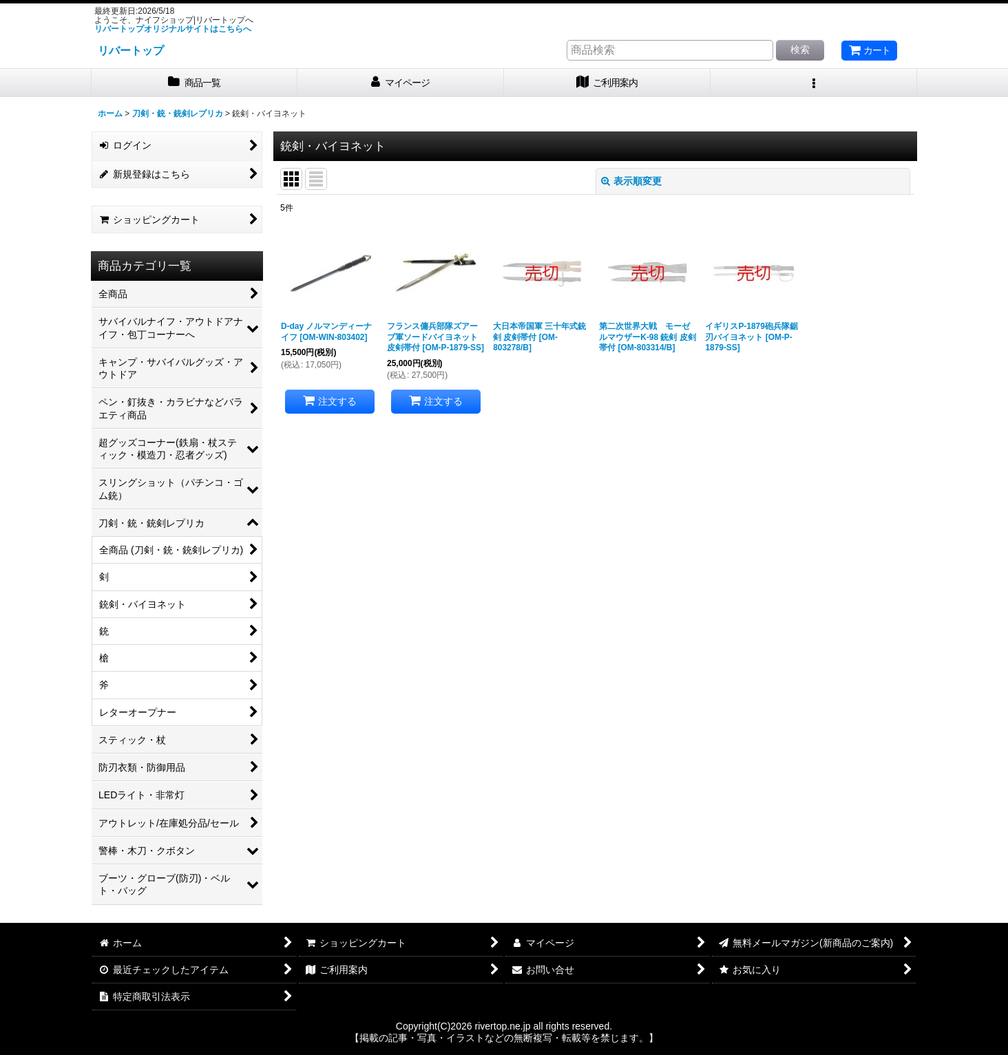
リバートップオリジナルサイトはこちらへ (172, 29)
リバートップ (131, 50)
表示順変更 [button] (631, 181)
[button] (814, 83)
